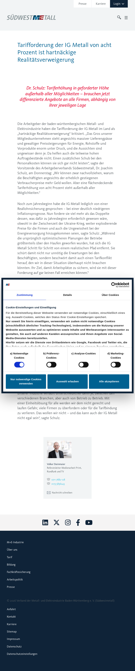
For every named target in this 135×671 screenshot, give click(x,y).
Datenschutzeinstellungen (22, 654)
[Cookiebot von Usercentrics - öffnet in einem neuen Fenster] (113, 284)
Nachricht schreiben (59, 492)
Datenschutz (14, 646)
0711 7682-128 (58, 479)
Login (119, 3)
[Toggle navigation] (126, 17)
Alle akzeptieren (109, 381)
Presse (82, 3)
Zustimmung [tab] (25, 294)
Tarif (9, 557)
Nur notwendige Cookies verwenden (26, 381)
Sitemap (12, 631)
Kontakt (11, 616)
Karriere (101, 3)
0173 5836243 (58, 483)
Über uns (12, 549)
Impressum (13, 639)
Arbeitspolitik (15, 579)
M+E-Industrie (15, 542)
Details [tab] (67, 294)
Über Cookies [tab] (110, 294)
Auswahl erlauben (67, 381)
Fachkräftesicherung (18, 572)
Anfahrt (11, 609)
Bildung (11, 564)
